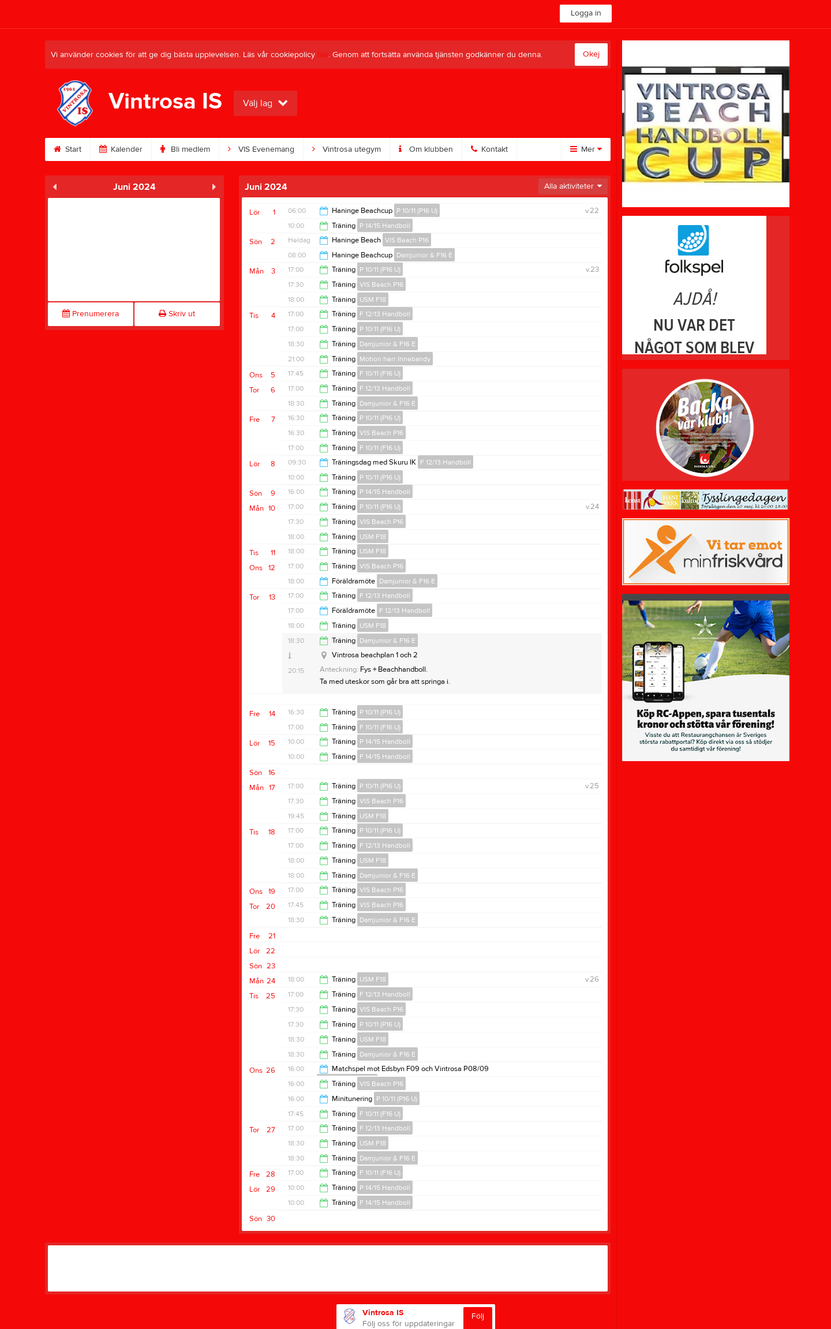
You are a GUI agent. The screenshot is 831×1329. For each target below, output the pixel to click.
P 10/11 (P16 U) (416, 210)
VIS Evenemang (261, 149)
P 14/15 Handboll (385, 225)
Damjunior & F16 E (424, 255)
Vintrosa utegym (346, 149)
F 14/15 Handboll (385, 756)
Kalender (121, 149)
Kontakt (489, 149)
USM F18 (373, 299)
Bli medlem (185, 149)
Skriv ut (177, 314)
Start (67, 149)
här (322, 55)
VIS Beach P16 (407, 240)
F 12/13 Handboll (385, 314)
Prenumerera (90, 314)
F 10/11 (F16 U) (380, 373)
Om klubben (426, 149)
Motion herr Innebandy (395, 359)
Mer (586, 149)
